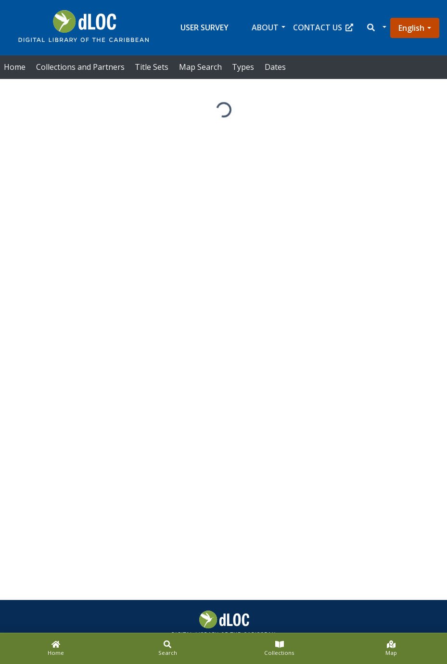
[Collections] (279, 648)
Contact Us (323, 27)
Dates (275, 67)
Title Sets (151, 67)
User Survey (204, 27)
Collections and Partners (80, 67)
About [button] (265, 27)
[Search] (167, 648)
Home (15, 67)
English (411, 28)
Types (243, 67)
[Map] (391, 648)
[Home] (56, 648)
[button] (376, 28)
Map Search (200, 67)
